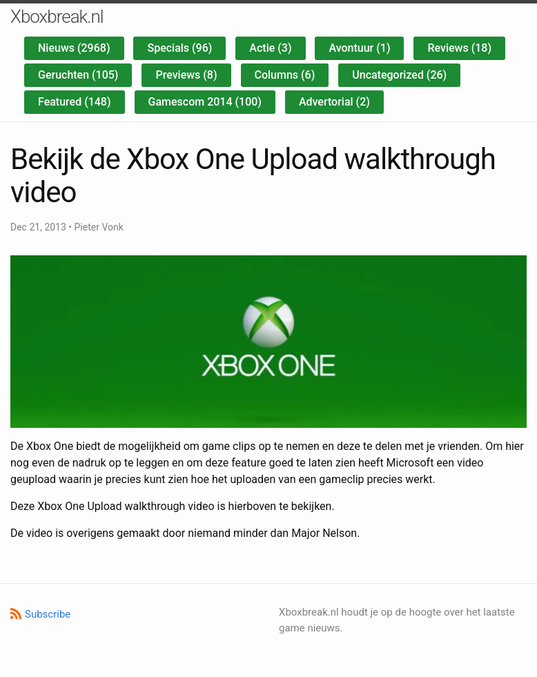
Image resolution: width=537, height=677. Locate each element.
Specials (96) (179, 48)
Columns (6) (285, 74)
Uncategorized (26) (399, 74)
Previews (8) (186, 74)
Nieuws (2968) (74, 48)
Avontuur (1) (359, 48)
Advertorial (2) (334, 101)
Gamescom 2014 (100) (205, 101)
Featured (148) (74, 101)
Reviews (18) (459, 48)
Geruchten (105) (78, 74)
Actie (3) (270, 48)
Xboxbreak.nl (57, 16)
